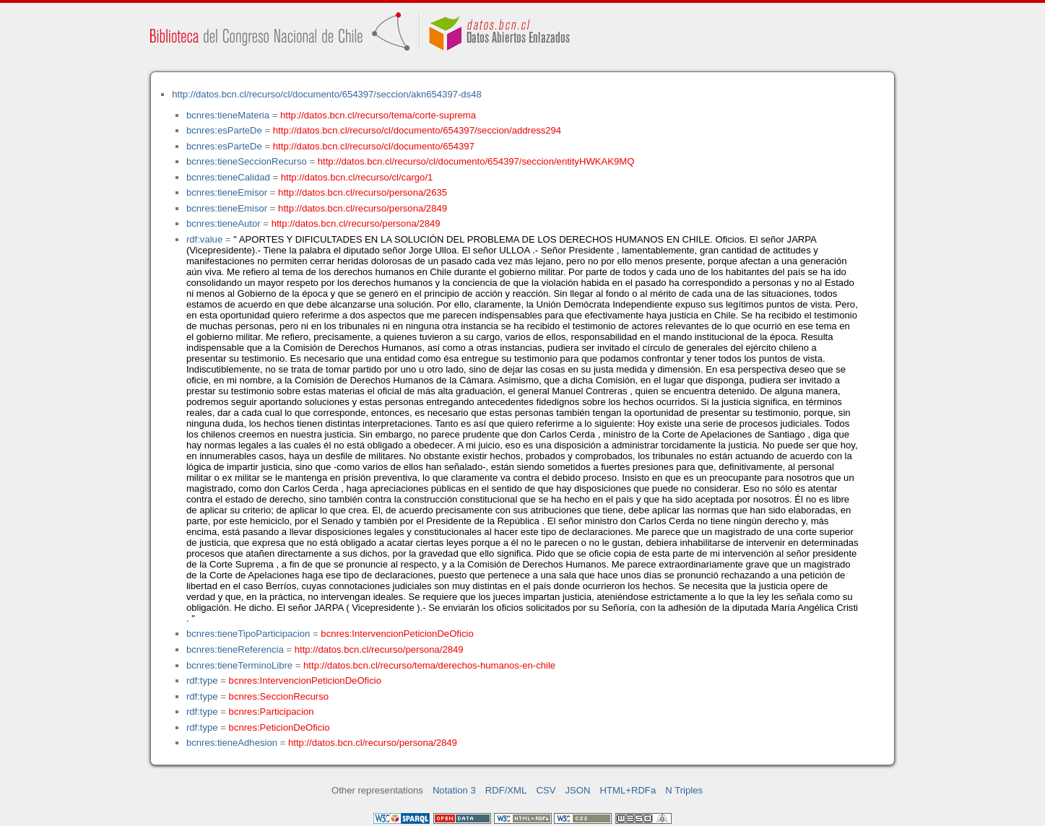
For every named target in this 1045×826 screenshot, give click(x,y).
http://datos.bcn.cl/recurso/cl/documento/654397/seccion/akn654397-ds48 (327, 94)
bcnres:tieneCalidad (228, 177)
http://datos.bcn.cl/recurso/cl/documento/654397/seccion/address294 (417, 130)
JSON (578, 790)
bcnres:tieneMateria (227, 115)
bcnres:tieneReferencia (235, 649)
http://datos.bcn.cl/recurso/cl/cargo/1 (357, 177)
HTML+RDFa (628, 790)
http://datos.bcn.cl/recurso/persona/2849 (362, 208)
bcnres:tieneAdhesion (231, 742)
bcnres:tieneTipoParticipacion (248, 633)
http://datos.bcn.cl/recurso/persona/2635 (362, 192)
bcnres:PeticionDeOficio (279, 727)
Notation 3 (454, 790)
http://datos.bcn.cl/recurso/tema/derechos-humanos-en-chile (429, 665)
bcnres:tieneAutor (223, 223)
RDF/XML (506, 790)
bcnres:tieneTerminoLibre (239, 665)
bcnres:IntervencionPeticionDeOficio (397, 633)
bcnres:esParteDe (224, 130)
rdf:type (202, 680)
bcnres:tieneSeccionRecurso (246, 161)
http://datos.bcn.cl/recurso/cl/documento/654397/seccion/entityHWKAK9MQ (476, 161)
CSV (545, 790)
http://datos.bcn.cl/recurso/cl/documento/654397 (373, 146)
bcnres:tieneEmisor (226, 192)
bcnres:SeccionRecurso (279, 696)
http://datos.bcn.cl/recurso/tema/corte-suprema (378, 115)
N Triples (684, 790)
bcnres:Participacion (271, 711)
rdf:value (204, 239)
